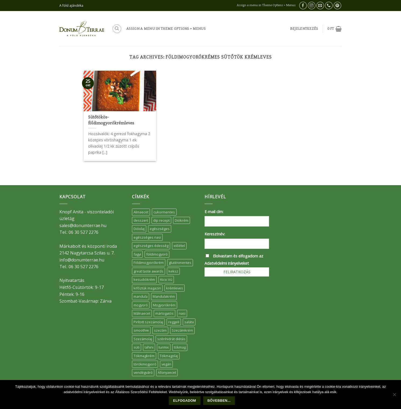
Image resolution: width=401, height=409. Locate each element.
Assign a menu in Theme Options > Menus (266, 5)
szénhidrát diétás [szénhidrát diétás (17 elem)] (171, 338)
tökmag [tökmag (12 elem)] (180, 347)
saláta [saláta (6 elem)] (189, 322)
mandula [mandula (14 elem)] (141, 296)
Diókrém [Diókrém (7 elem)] (181, 220)
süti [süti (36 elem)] (136, 347)
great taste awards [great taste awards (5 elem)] (148, 271)
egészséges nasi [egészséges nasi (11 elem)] (147, 237)
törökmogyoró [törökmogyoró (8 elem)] (145, 364)
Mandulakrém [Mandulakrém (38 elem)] (164, 296)
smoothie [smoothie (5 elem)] (141, 330)
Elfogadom (184, 401)
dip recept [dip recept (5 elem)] (161, 220)
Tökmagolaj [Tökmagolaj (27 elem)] (169, 355)
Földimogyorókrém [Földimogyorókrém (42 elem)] (149, 262)
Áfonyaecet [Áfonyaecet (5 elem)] (167, 372)
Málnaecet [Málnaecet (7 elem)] (142, 313)
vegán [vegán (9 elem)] (166, 364)
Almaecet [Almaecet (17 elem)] (141, 212)
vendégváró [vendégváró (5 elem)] (143, 372)
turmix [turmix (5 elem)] (164, 347)
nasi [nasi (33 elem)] (182, 313)
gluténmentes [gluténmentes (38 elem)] (180, 262)
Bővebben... (219, 401)
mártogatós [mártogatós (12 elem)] (164, 313)
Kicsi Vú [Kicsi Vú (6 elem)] (166, 279)
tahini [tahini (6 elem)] (149, 347)
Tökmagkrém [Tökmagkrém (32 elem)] (144, 355)
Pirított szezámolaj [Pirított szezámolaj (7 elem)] (148, 322)
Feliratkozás (236, 271)
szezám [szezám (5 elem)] (160, 330)
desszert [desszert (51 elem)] (141, 220)
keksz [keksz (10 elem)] (173, 271)
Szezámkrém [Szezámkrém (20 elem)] (182, 330)
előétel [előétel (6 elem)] (179, 245)
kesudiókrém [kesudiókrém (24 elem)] (144, 279)
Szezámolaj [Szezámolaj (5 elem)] (143, 338)
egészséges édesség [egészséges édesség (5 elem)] (151, 245)
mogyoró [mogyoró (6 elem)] (141, 305)
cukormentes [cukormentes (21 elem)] (164, 212)
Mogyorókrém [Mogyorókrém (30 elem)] (164, 305)
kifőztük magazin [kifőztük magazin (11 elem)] (147, 288)
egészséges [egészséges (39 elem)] (160, 228)
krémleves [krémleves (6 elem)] (174, 288)
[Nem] (394, 396)
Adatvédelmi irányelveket (227, 263)
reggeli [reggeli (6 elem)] (173, 322)
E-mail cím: (214, 211)
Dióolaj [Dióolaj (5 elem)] (139, 228)
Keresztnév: (215, 233)
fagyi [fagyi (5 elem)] (137, 254)
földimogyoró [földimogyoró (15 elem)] (157, 254)
